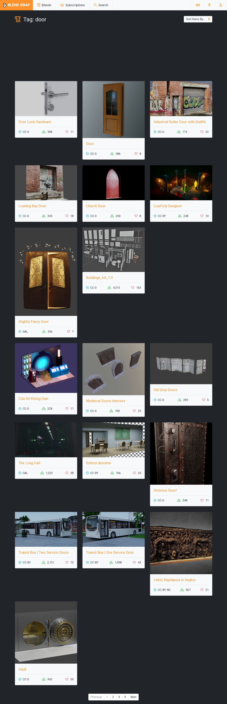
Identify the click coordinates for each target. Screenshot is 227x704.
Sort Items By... (198, 19)
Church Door (96, 206)
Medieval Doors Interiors (105, 401)
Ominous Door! (165, 490)
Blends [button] (44, 5)
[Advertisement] (113, 53)
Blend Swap (16, 5)
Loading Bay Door (32, 206)
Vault (22, 669)
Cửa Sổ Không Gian (33, 398)
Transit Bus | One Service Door (110, 552)
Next (133, 697)
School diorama (98, 463)
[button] (209, 5)
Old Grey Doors (165, 390)
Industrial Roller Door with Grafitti (180, 122)
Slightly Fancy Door (33, 321)
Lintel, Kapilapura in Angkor (175, 580)
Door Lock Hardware (34, 122)
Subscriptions (72, 5)
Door (90, 144)
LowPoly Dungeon (168, 206)
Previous (96, 697)
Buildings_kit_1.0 (99, 278)
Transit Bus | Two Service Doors (43, 552)
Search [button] (101, 5)
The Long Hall (29, 463)
